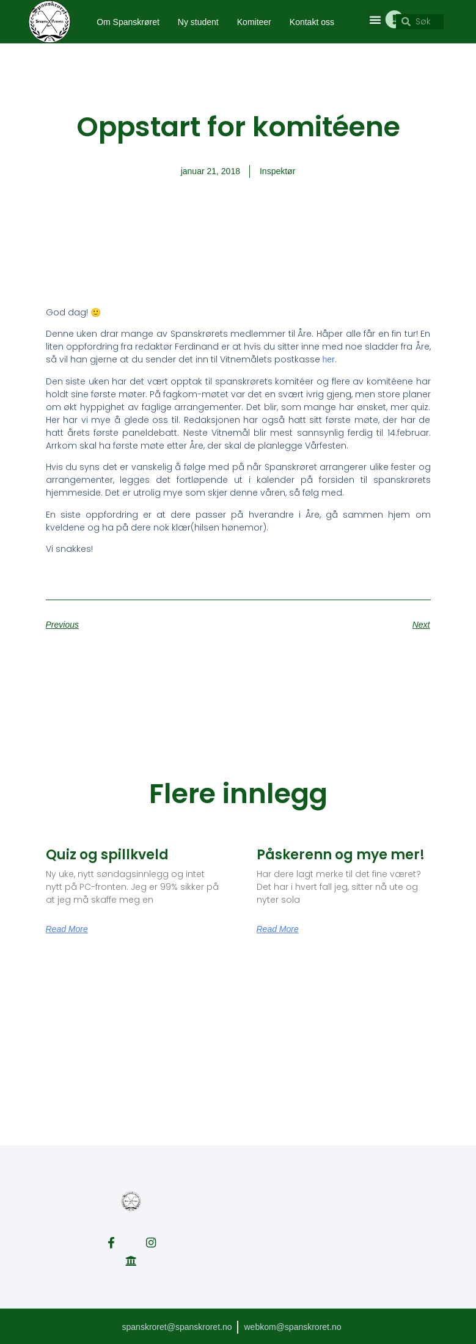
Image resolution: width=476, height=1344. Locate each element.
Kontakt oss (312, 22)
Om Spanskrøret (128, 22)
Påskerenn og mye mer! (341, 854)
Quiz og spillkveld (107, 854)
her (329, 359)
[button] (374, 19)
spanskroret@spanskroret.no (177, 1325)
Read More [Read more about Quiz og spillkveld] (67, 929)
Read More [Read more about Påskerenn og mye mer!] (278, 929)
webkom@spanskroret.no (293, 1325)
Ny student (198, 22)
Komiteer (254, 22)
